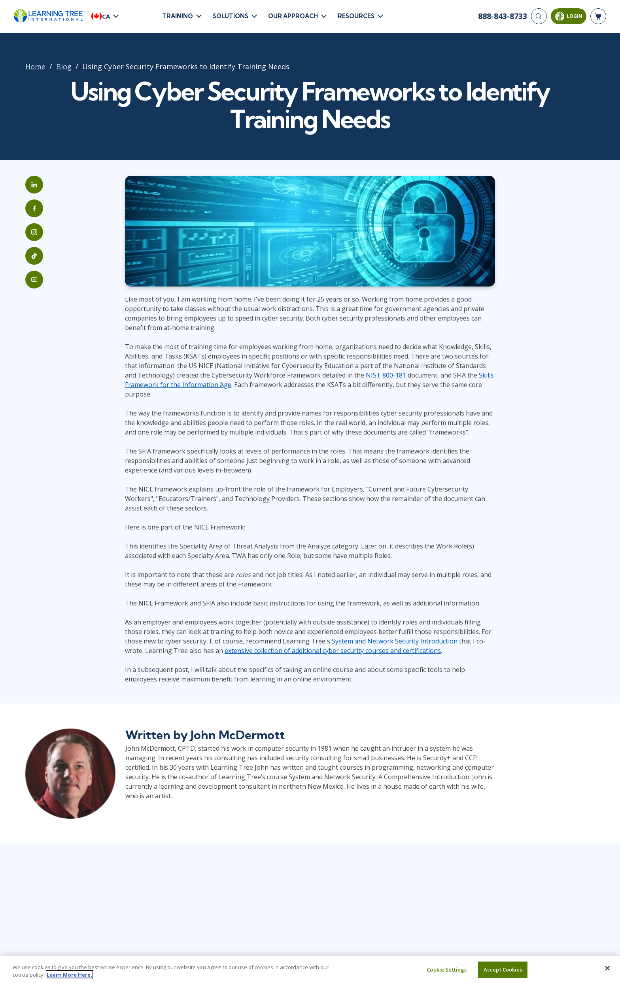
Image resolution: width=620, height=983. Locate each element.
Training (177, 16)
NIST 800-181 (386, 375)
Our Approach (293, 16)
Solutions (230, 16)
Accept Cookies (503, 973)
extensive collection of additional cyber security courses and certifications (333, 650)
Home (35, 66)
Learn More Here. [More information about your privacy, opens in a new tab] (69, 979)
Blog (64, 66)
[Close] (607, 972)
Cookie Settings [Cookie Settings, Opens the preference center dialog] (447, 973)
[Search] (539, 16)
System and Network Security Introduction (394, 641)
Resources (356, 16)
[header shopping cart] (598, 16)
